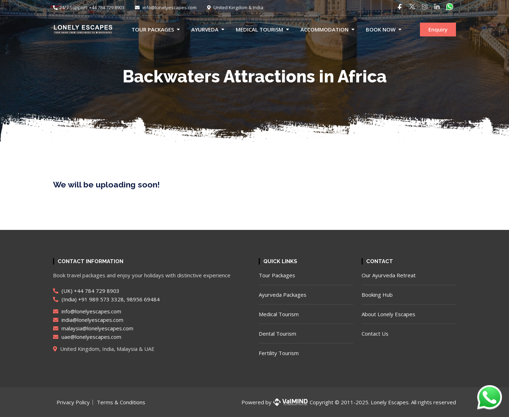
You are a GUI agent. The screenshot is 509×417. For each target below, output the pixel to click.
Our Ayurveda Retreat (389, 275)
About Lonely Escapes (388, 314)
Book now (381, 29)
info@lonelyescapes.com (166, 7)
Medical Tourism (259, 29)
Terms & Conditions (121, 402)
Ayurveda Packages (282, 294)
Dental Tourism (277, 333)
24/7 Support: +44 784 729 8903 (88, 7)
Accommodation (324, 29)
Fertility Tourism (279, 353)
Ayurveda (204, 29)
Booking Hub (377, 294)
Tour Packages (152, 29)
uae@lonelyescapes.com (87, 336)
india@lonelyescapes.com (88, 319)
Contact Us (375, 333)
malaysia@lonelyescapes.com (93, 328)
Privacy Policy (73, 402)
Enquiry (437, 29)
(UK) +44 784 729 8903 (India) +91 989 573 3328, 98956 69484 (106, 295)
